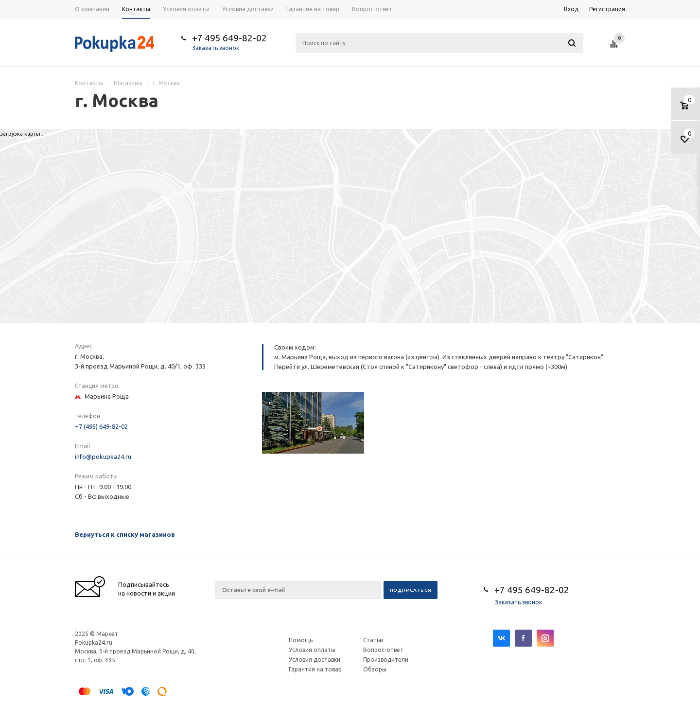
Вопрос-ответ (383, 650)
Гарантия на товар (315, 669)
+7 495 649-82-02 (229, 38)
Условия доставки (314, 659)
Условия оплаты (312, 650)
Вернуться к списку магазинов (125, 534)
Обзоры (374, 669)
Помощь (301, 640)
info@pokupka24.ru (103, 456)
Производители (385, 659)
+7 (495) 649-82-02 (101, 426)
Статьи (373, 640)
